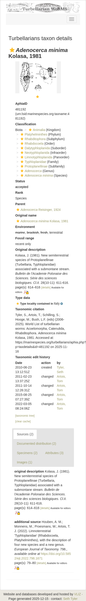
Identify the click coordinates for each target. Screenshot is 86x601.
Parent (20, 204)
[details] (46, 287)
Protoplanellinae (33, 166)
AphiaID (21, 103)
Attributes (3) (54, 453)
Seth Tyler (70, 599)
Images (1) (24, 462)
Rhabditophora (32, 139)
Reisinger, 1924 (38, 210)
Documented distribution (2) (36, 443)
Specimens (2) (27, 453)
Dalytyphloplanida (34, 148)
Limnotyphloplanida (35, 157)
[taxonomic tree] (25, 415)
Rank (19, 192)
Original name (25, 215)
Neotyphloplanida (34, 152)
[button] (12, 50)
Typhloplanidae (32, 162)
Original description (30, 249)
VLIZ (77, 594)
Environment (25, 227)
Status (20, 181)
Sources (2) (25, 434)
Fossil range (24, 238)
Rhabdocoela (31, 143)
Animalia (36, 130)
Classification (25, 124)
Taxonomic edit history (32, 357)
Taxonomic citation (29, 309)
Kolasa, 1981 (41, 221)
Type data (22, 298)
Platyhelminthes (33, 134)
